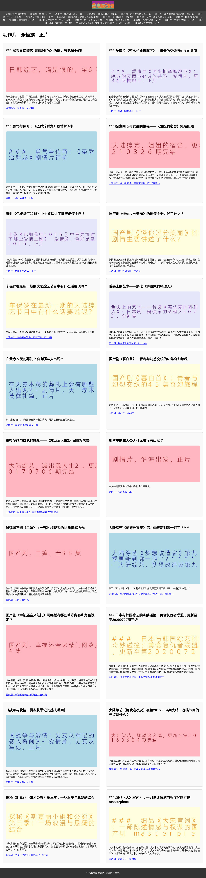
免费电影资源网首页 (16, 14)
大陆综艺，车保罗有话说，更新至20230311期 (29, 337)
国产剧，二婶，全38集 (17, 599)
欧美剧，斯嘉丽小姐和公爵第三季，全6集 (27, 855)
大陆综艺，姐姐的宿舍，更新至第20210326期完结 (134, 183)
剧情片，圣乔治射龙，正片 (19, 198)
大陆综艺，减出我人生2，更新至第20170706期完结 (32, 512)
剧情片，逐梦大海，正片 (146, 23)
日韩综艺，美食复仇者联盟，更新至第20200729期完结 (136, 677)
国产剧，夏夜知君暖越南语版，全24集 (174, 14)
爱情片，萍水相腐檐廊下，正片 (125, 111)
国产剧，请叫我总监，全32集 (118, 17)
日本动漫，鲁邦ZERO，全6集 (101, 14)
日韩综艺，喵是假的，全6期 (20, 108)
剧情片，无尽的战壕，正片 (147, 20)
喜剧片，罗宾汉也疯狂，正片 (179, 20)
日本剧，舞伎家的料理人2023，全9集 (128, 343)
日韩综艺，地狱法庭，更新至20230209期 (78, 17)
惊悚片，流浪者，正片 (117, 20)
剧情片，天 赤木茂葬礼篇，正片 (22, 425)
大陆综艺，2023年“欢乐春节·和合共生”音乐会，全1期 (103, 23)
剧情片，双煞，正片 (40, 14)
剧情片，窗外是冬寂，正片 (88, 20)
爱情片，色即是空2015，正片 (21, 271)
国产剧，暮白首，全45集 (121, 413)
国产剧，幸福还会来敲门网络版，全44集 (26, 694)
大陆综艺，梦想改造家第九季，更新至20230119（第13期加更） (141, 593)
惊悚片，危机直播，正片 (21, 20)
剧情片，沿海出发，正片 (121, 491)
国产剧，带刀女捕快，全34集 (136, 14)
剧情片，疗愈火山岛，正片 (39, 17)
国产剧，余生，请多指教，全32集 (154, 17)
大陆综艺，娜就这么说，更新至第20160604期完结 (134, 769)
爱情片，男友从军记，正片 (19, 782)
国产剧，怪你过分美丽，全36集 (125, 271)
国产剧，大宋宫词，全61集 (122, 859)
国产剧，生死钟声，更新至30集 (55, 20)
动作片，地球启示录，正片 (68, 14)
